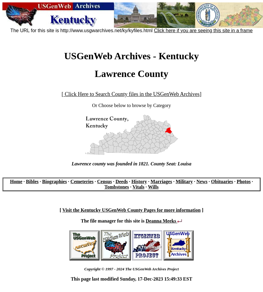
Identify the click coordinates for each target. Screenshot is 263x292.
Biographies (54, 181)
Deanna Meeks (164, 220)
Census (104, 181)
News (201, 181)
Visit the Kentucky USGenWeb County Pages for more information (131, 210)
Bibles (32, 181)
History (139, 181)
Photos (244, 181)
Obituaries (222, 181)
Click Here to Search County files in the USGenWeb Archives (131, 94)
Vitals (138, 186)
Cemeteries (82, 181)
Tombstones (116, 186)
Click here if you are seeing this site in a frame (203, 30)
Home (16, 181)
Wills (153, 186)
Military (184, 181)
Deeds (122, 181)
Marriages (161, 181)
